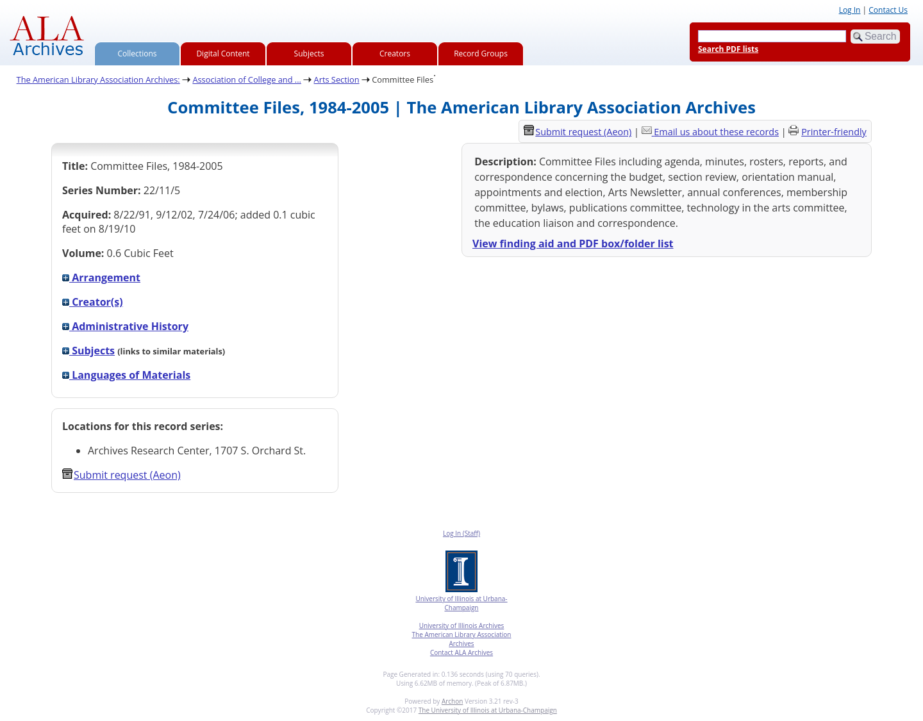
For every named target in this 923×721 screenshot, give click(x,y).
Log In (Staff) (461, 533)
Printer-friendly (834, 132)
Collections (137, 53)
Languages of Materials (126, 375)
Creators (394, 53)
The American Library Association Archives (461, 639)
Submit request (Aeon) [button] (121, 475)
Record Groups (481, 53)
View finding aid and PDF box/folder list (573, 243)
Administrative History (125, 326)
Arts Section (337, 79)
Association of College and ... (246, 79)
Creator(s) (92, 302)
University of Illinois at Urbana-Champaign (461, 603)
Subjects (309, 53)
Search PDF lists (728, 49)
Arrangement (101, 277)
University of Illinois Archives (461, 625)
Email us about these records (716, 132)
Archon (452, 701)
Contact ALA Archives (461, 652)
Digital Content (222, 53)
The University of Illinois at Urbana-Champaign (488, 710)
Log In (850, 9)
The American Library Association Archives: (98, 79)
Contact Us (888, 9)
